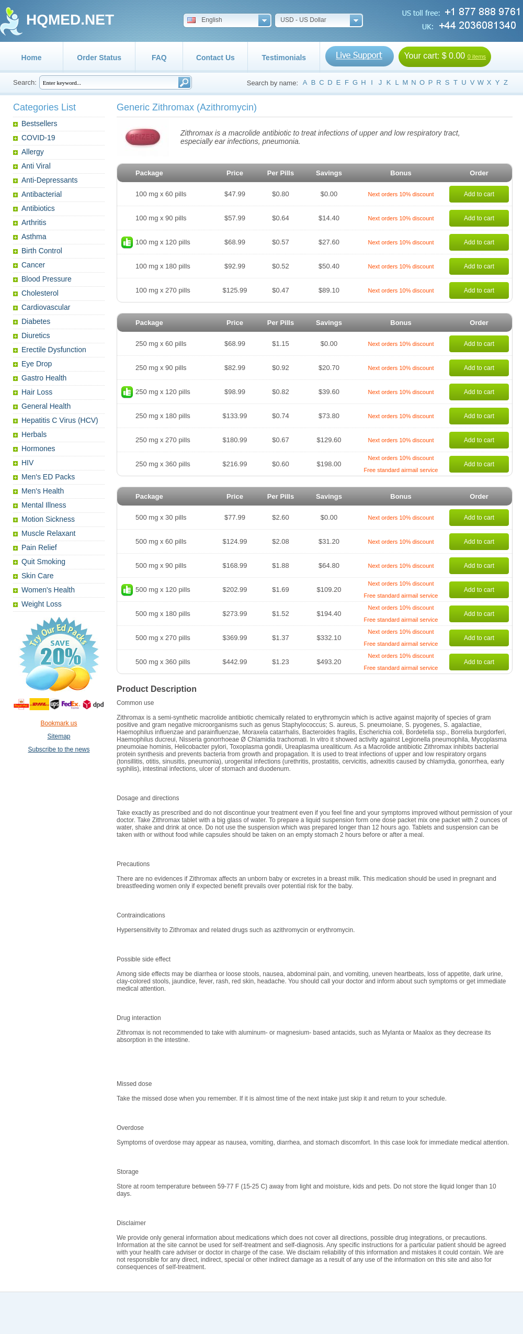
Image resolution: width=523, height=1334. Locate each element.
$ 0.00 (453, 55)
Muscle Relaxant (48, 533)
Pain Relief (39, 547)
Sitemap (58, 736)
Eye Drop (36, 364)
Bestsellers (39, 123)
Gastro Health (43, 378)
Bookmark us (58, 723)
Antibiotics (38, 208)
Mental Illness (43, 505)
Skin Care (37, 575)
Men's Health (42, 491)
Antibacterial (41, 194)
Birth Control (41, 250)
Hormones (38, 448)
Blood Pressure (46, 279)
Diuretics (35, 335)
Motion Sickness (48, 519)
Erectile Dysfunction (53, 349)
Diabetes (35, 321)
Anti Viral (36, 166)
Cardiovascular (45, 307)
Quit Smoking (43, 561)
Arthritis (33, 222)
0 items (477, 56)
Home (31, 57)
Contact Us (215, 57)
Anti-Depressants (49, 180)
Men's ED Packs (48, 477)
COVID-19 (38, 137)
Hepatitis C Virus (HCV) (59, 420)
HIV (27, 462)
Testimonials (284, 57)
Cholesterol (40, 293)
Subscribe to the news (58, 749)
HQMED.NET (70, 20)
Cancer (33, 265)
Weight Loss (41, 604)
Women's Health (48, 590)
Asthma (33, 236)
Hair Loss (36, 392)
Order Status (99, 57)
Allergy (32, 152)
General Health (46, 406)
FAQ (159, 57)
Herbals (34, 434)
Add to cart (479, 194)
